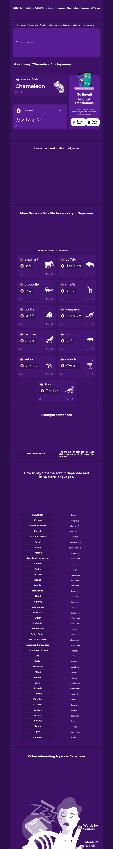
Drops (50, 8)
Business (85, 8)
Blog (69, 8)
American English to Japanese (44, 25)
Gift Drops (95, 8)
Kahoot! (76, 8)
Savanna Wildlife (71, 25)
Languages (60, 8)
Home (23, 25)
